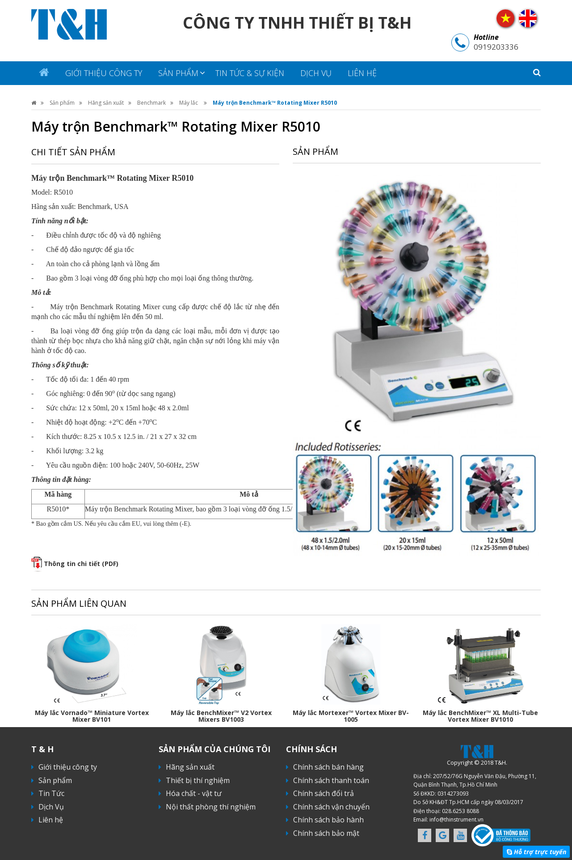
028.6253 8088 (460, 811)
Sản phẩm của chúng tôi (214, 749)
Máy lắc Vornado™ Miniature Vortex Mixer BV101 (92, 716)
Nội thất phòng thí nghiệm (211, 807)
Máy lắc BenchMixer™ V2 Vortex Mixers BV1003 (221, 716)
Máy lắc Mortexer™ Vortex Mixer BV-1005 (351, 716)
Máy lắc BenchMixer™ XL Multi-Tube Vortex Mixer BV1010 (480, 716)
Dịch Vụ (316, 73)
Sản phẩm (178, 73)
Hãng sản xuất (106, 102)
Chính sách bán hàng (328, 767)
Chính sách (311, 749)
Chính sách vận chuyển (331, 807)
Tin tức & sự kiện (249, 73)
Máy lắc (189, 102)
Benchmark (151, 102)
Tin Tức (51, 793)
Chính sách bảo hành (328, 820)
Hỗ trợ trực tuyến (540, 851)
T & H (42, 749)
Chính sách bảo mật (326, 833)
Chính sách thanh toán (331, 780)
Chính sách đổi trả (323, 793)
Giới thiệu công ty (103, 73)
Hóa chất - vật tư (194, 793)
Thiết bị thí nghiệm (198, 780)
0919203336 (496, 47)
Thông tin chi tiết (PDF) (81, 563)
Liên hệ (362, 73)
